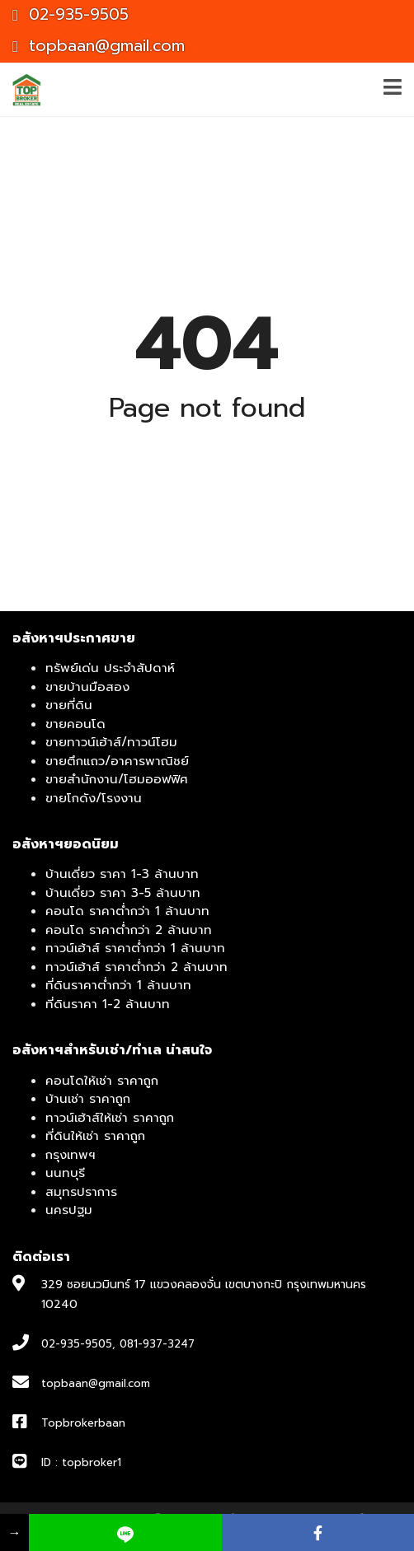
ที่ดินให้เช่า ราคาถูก (95, 1136)
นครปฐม (68, 1210)
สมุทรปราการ (81, 1192)
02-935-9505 (70, 14)
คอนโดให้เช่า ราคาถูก (101, 1081)
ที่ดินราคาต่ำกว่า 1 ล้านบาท (118, 985)
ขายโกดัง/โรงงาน (93, 798)
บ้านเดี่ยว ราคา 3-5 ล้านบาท (122, 893)
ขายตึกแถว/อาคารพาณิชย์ (117, 761)
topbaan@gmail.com (98, 46)
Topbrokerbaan (83, 1423)
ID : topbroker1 (81, 1462)
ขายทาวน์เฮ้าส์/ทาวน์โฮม (111, 742)
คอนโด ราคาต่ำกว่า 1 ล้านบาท (127, 911)
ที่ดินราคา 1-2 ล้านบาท (107, 1004)
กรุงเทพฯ (70, 1155)
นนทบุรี (65, 1173)
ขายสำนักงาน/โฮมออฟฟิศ (116, 779)
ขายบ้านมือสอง (87, 687)
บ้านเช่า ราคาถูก (87, 1099)
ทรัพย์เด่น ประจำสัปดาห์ (110, 668)
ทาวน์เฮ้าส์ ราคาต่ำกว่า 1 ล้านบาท (135, 948)
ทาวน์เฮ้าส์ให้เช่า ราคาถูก (109, 1118)
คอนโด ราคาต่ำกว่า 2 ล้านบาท (128, 930)
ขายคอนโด (75, 724)
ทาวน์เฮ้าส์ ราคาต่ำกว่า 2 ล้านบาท (136, 967)
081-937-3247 (157, 1344)
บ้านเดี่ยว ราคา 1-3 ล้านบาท (122, 874)
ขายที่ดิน (68, 705)
